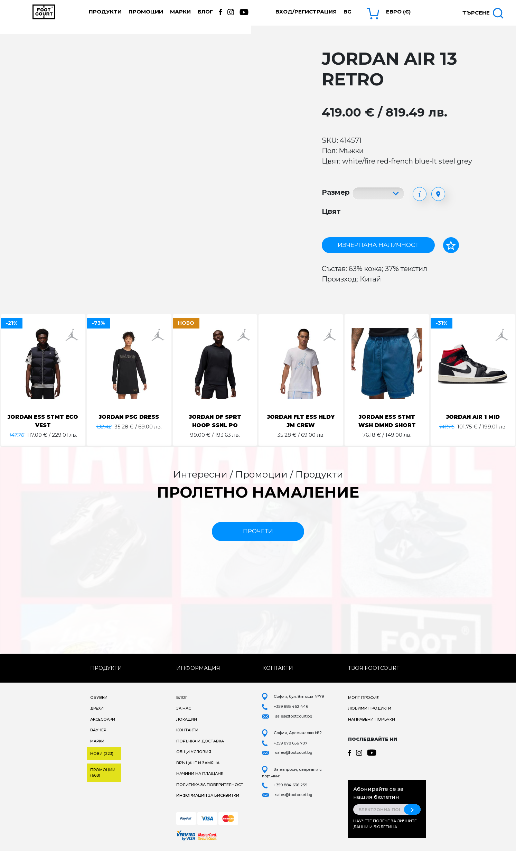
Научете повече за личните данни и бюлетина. (385, 823)
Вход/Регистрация (306, 11)
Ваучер (98, 730)
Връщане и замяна (197, 762)
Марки (180, 11)
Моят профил (363, 697)
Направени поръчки (371, 719)
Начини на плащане (199, 773)
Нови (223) (101, 753)
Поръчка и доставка (200, 741)
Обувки (98, 697)
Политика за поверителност (209, 784)
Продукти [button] (105, 11)
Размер (336, 192)
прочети (258, 531)
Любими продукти (369, 708)
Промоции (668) (102, 772)
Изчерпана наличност (378, 244)
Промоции (146, 11)
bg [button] (347, 11)
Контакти (187, 730)
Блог (205, 11)
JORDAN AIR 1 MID (473, 417)
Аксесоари (102, 719)
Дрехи (97, 708)
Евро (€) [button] (398, 11)
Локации (186, 719)
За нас (183, 708)
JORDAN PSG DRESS (129, 417)
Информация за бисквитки (207, 795)
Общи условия (193, 751)
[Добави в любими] (451, 245)
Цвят (331, 211)
